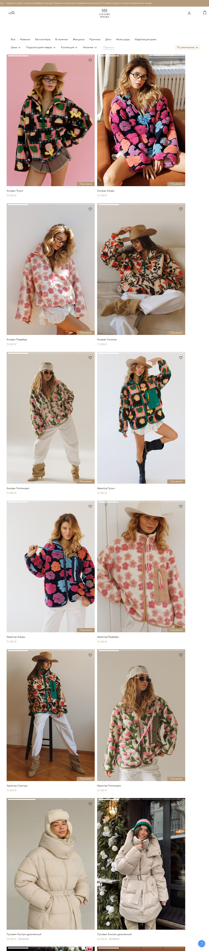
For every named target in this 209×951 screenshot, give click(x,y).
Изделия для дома (145, 39)
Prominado (194, 947)
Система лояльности (186, 899)
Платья (54, 907)
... (108, 838)
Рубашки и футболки (102, 899)
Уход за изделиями (185, 903)
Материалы (181, 890)
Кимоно (54, 924)
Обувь (53, 937)
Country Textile (185, 881)
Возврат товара (183, 911)
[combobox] (188, 53)
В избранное (64, 66)
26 (114, 838)
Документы (181, 928)
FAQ (177, 916)
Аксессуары (123, 39)
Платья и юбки (141, 895)
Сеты (52, 932)
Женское (55, 881)
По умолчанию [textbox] (186, 54)
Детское (138, 881)
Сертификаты (182, 886)
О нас (178, 895)
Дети (108, 39)
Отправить (189, 861)
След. (123, 838)
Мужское (96, 881)
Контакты (180, 920)
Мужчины (95, 39)
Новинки (25, 39)
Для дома (139, 905)
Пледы (136, 915)
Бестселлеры (42, 39)
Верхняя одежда (59, 895)
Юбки (53, 920)
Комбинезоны (57, 928)
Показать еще (104, 827)
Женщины (79, 39)
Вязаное (54, 903)
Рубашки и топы (58, 911)
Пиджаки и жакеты (60, 899)
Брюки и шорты (58, 916)
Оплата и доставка (185, 907)
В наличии (61, 39)
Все (13, 39)
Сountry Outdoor (59, 886)
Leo (52, 890)
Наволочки (139, 911)
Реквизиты (180, 924)
